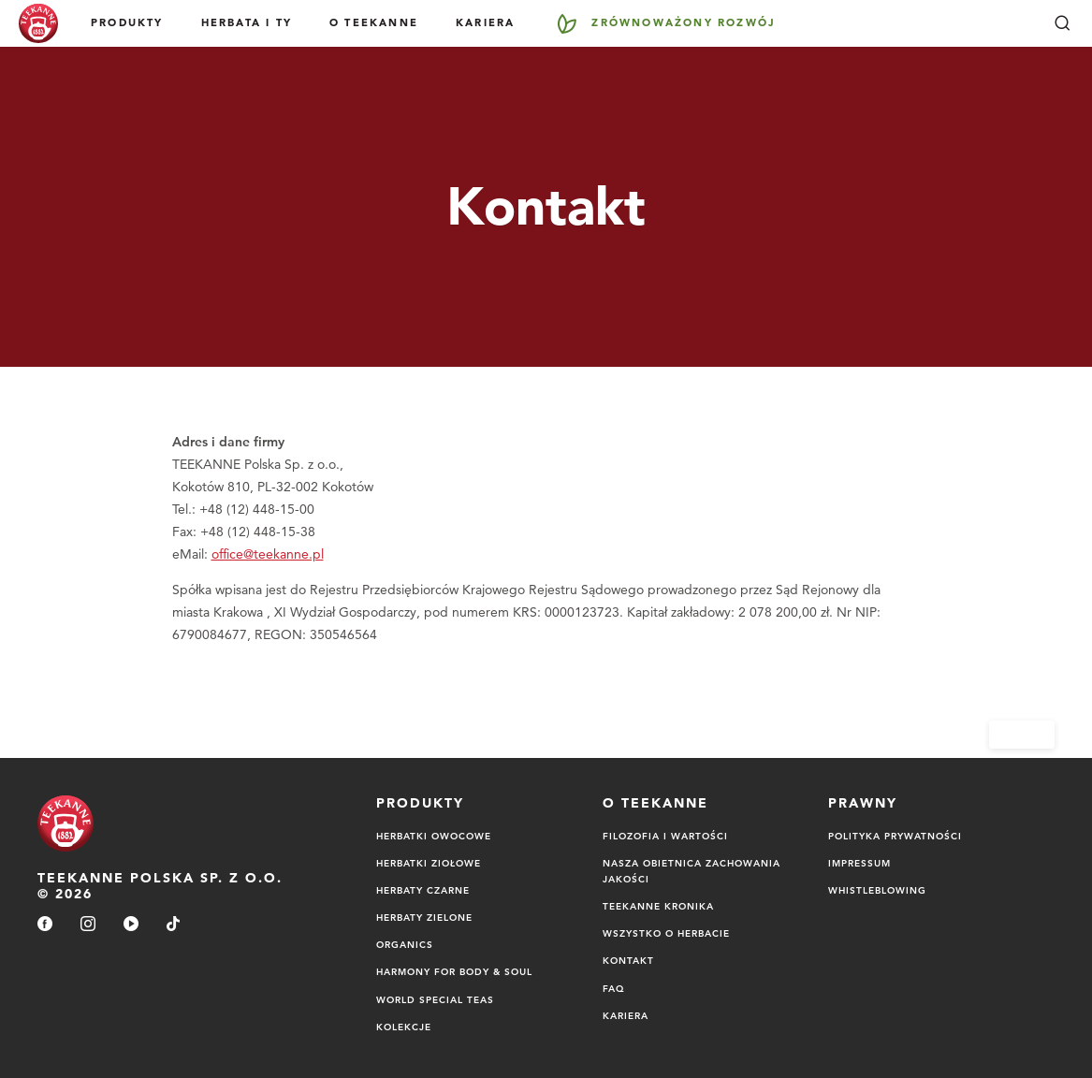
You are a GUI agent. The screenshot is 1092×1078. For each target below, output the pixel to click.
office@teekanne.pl (267, 554)
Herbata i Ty (246, 22)
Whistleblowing (877, 889)
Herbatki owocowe (433, 835)
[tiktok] (173, 925)
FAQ (614, 988)
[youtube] (131, 925)
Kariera (485, 22)
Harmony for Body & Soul (454, 971)
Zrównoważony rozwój (683, 22)
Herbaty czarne (423, 889)
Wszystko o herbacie (666, 933)
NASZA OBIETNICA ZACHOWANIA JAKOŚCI (691, 870)
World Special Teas (435, 999)
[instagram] (87, 925)
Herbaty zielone (424, 917)
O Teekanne (373, 22)
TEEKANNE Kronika (658, 905)
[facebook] (44, 925)
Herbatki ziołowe (428, 862)
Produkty (127, 22)
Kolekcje (403, 1026)
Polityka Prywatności (895, 835)
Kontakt (628, 960)
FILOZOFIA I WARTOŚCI (665, 835)
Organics (404, 944)
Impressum (859, 862)
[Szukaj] (1062, 23)
